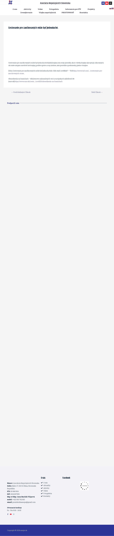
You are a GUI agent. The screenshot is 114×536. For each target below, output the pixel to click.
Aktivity (27, 9)
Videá (40, 9)
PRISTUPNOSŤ (68, 12)
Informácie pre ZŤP (73, 9)
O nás (15, 9)
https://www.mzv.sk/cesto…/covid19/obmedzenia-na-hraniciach (39, 81)
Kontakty (84, 12)
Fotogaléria (54, 9)
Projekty (91, 9)
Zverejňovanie (26, 12)
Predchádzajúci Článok (21, 92)
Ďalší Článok (97, 92)
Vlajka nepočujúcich (47, 12)
